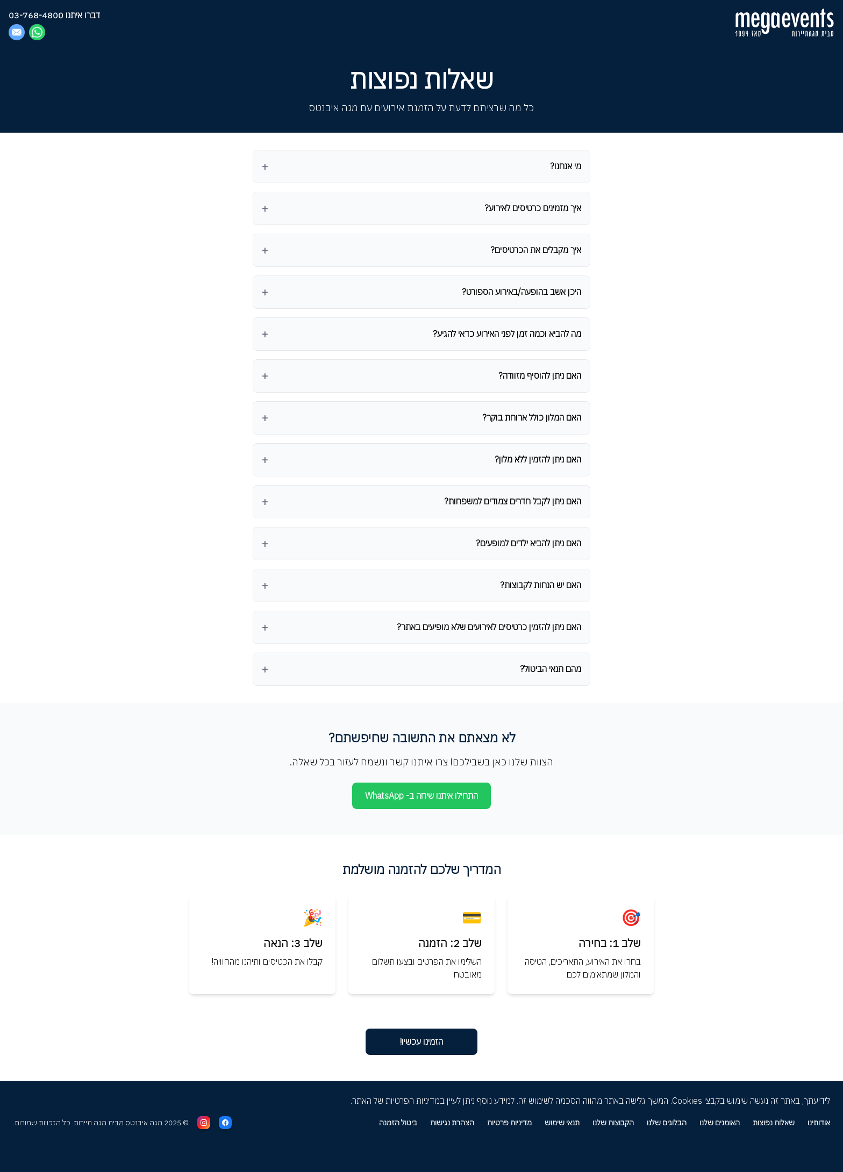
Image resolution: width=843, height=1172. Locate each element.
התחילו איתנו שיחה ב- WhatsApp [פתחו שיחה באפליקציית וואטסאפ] (421, 795)
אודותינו (819, 1122)
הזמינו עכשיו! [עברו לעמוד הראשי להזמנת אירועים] (421, 1041)
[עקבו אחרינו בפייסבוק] (225, 1122)
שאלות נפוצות (774, 1122)
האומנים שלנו (719, 1122)
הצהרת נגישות (452, 1122)
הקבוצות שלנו (613, 1122)
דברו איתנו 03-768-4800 (54, 15)
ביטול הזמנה (398, 1122)
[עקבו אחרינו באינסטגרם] (203, 1122)
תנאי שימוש (562, 1122)
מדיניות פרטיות (509, 1122)
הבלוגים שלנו (667, 1122)
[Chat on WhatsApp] (37, 32)
